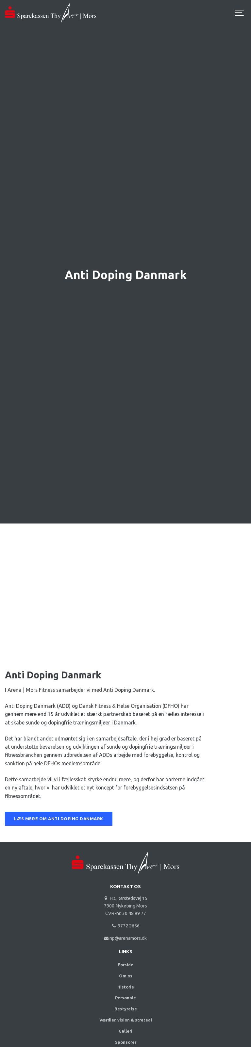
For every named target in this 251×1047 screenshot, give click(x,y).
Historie (125, 987)
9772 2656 (125, 925)
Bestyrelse (125, 1008)
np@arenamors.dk (125, 938)
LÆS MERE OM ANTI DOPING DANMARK (58, 818)
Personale (125, 997)
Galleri (125, 1031)
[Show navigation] (239, 13)
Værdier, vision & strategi (125, 1020)
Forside (125, 964)
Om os (125, 975)
